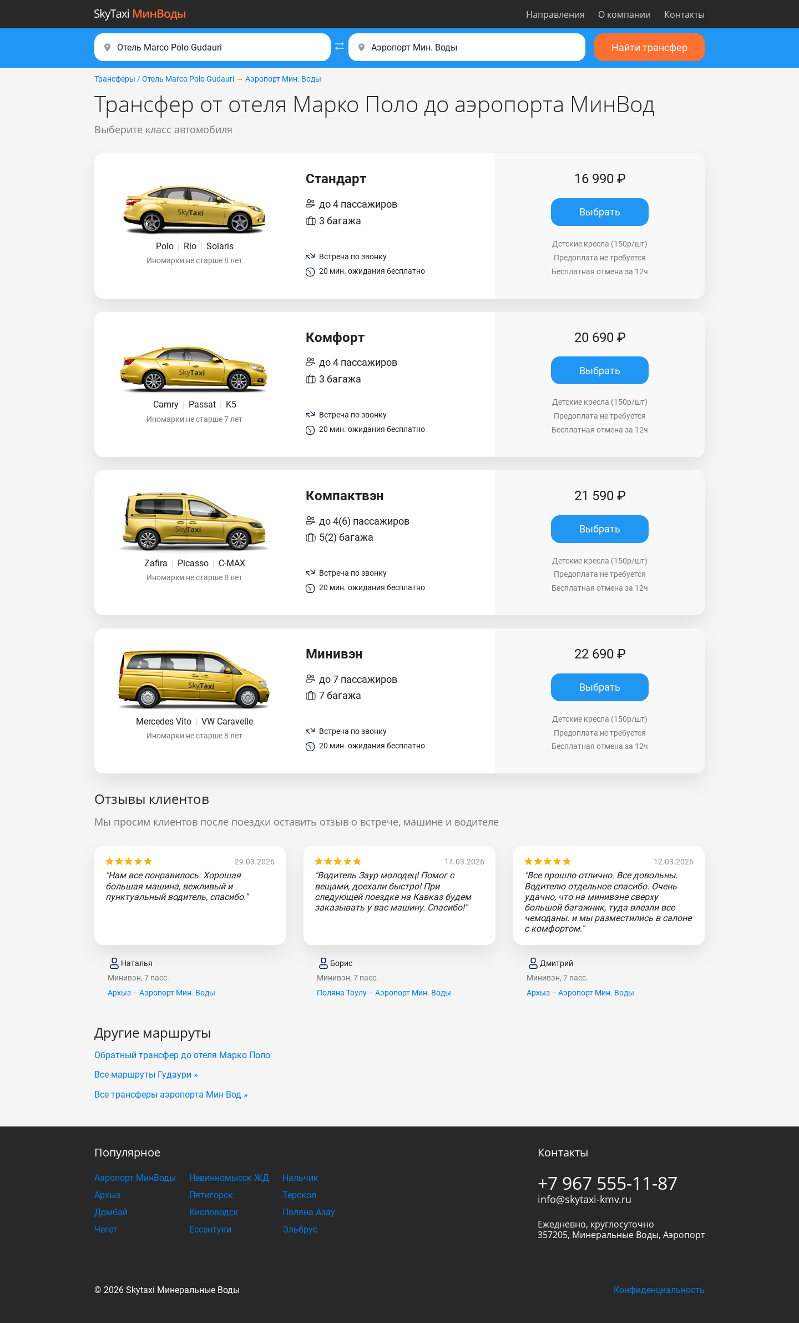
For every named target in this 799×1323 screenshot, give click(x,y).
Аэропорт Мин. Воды (283, 78)
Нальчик (300, 1178)
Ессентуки (210, 1229)
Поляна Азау (308, 1212)
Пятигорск (211, 1195)
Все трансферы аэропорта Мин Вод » (171, 1094)
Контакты (684, 14)
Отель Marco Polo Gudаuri (188, 78)
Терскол (299, 1195)
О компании (624, 14)
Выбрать (599, 212)
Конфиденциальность (659, 1290)
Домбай (111, 1212)
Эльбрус (299, 1229)
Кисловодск (214, 1212)
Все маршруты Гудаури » (146, 1074)
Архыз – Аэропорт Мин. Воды (161, 992)
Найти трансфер (649, 47)
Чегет (106, 1229)
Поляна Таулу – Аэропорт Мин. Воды (384, 992)
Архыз (107, 1195)
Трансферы (114, 78)
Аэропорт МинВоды (135, 1178)
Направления (555, 14)
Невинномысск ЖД (229, 1178)
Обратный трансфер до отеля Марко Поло (182, 1055)
